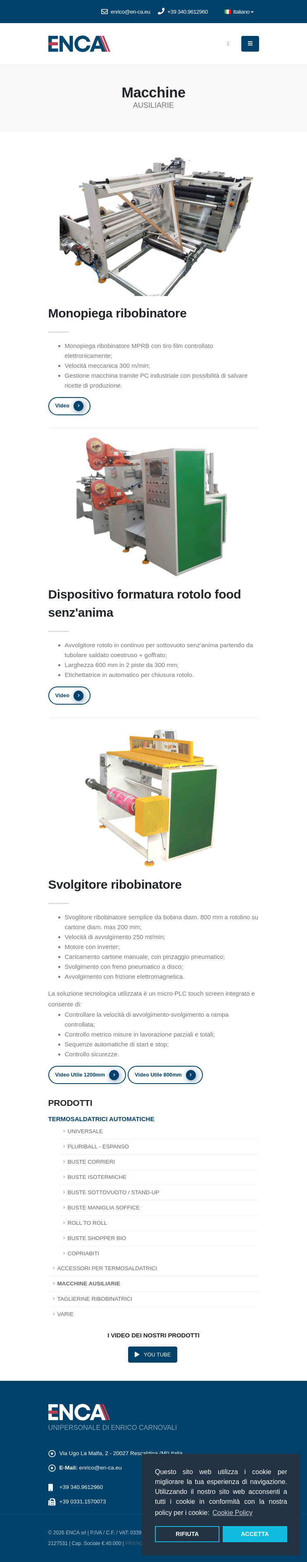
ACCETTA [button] (255, 1534)
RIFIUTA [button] (187, 1534)
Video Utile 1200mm (87, 1075)
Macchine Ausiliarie (89, 1283)
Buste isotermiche (97, 1177)
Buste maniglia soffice (104, 1208)
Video (69, 406)
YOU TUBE (153, 1354)
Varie (65, 1314)
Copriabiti (84, 1253)
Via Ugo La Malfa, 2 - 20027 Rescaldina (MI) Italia (121, 1453)
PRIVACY (136, 1543)
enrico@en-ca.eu (125, 11)
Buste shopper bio (97, 1238)
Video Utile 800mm (165, 1075)
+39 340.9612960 (183, 11)
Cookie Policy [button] (232, 1512)
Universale (85, 1131)
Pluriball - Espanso (98, 1146)
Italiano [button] (239, 12)
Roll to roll (87, 1223)
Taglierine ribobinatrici (95, 1299)
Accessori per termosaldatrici (107, 1268)
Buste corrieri (91, 1162)
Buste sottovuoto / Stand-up (113, 1192)
